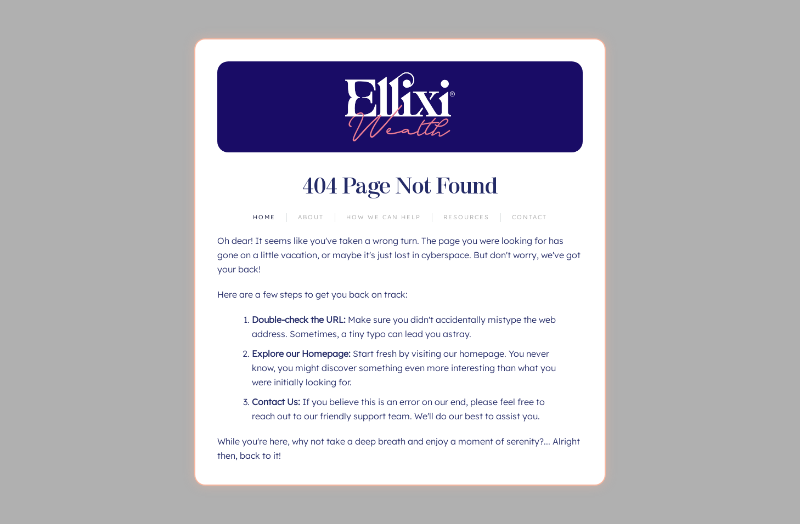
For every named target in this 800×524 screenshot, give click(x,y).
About (311, 217)
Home (264, 217)
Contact (529, 217)
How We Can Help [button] (383, 217)
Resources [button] (466, 217)
